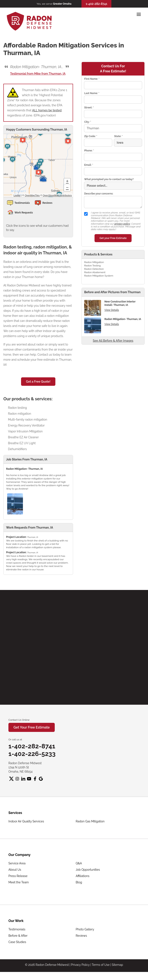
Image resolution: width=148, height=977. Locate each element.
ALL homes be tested (47, 110)
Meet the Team (18, 882)
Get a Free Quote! (38, 381)
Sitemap (117, 964)
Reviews (81, 935)
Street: (89, 107)
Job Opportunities (88, 869)
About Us (14, 869)
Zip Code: (90, 136)
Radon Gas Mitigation (90, 821)
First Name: (91, 78)
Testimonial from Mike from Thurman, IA (37, 73)
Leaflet (16, 195)
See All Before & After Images (113, 340)
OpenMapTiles (32, 195)
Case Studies (17, 942)
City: (87, 121)
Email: (88, 164)
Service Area (16, 863)
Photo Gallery (85, 929)
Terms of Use (101, 964)
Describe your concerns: (98, 193)
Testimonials (16, 929)
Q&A (79, 863)
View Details (111, 310)
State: (118, 136)
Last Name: (91, 93)
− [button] (67, 188)
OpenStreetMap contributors (57, 195)
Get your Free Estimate (113, 238)
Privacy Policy (80, 964)
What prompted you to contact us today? (109, 179)
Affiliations (82, 876)
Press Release (17, 876)
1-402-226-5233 (32, 753)
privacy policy (122, 223)
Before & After (18, 935)
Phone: (89, 150)
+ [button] (67, 181)
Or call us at (15, 739)
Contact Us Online (18, 719)
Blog (79, 882)
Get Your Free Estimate (31, 727)
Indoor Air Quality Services (26, 821)
